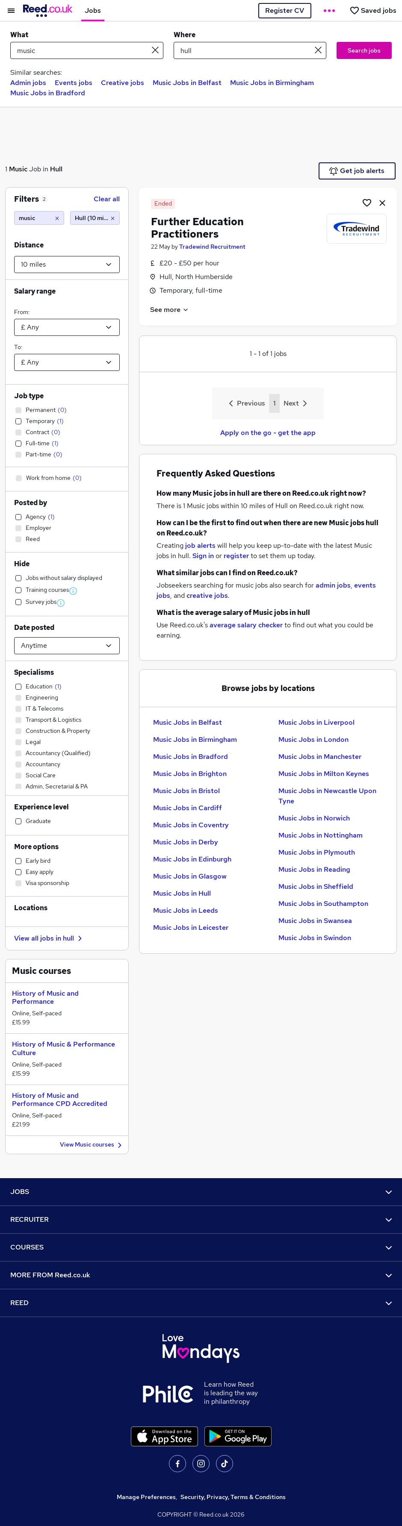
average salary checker (246, 624)
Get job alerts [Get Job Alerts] (356, 171)
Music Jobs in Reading (314, 869)
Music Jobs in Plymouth (316, 852)
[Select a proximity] (67, 264)
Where (184, 34)
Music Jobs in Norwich (314, 818)
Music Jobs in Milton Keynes (323, 773)
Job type (29, 395)
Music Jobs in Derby (185, 842)
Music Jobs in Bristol (186, 790)
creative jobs (207, 595)
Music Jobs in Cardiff (187, 807)
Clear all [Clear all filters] (107, 198)
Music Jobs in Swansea (315, 920)
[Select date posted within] (67, 645)
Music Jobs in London (313, 739)
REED (201, 1302)
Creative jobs (122, 82)
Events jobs (73, 82)
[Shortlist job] (367, 203)
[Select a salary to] (67, 362)
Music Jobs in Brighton (190, 773)
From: (22, 312)
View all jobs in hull (49, 938)
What (19, 34)
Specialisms (34, 672)
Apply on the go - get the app (268, 432)
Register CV (284, 10)
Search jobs (364, 50)
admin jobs (333, 585)
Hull (56, 169)
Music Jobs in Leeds (185, 910)
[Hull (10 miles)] (95, 218)
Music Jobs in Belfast (187, 82)
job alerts (200, 545)
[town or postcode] (250, 50)
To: (18, 347)
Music (18, 169)
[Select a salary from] (67, 327)
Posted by (30, 502)
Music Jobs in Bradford (47, 92)
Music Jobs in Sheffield (315, 886)
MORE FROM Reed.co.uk (201, 1274)
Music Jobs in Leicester (190, 927)
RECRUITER (201, 1219)
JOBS (201, 1191)
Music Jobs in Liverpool (316, 722)
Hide (22, 563)
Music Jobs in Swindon (314, 937)
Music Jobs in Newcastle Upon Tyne (327, 796)
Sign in (203, 555)
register (236, 555)
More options (36, 846)
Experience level (41, 807)
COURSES (201, 1247)
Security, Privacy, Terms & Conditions (233, 1497)
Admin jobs (28, 82)
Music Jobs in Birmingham (272, 82)
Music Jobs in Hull (182, 893)
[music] (39, 218)
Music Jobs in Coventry (191, 824)
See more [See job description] (169, 309)
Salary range (35, 291)
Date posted (34, 627)
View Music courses (92, 1145)
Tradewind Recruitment (212, 246)
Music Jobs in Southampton (323, 903)
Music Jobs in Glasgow (190, 876)
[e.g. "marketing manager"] (86, 50)
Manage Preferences (146, 1497)
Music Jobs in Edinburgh (192, 859)
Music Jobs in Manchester (319, 756)
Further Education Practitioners (197, 228)
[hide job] (382, 203)
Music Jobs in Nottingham (320, 835)
